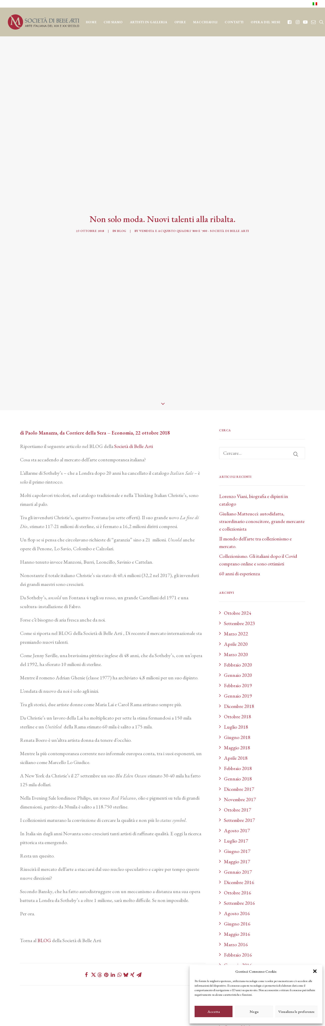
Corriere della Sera (86, 390)
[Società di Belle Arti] (43, 22)
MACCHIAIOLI (205, 22)
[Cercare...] (262, 410)
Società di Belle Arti (133, 403)
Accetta (213, 1011)
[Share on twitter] (93, 932)
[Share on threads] (100, 932)
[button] (314, 971)
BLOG (44, 897)
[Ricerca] (262, 410)
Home (91, 22)
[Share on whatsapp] (119, 932)
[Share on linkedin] (113, 932)
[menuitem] (315, 4)
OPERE (180, 22)
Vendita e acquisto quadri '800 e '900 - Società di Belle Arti (194, 209)
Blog (121, 209)
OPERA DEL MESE (265, 22)
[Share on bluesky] (126, 932)
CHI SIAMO (113, 22)
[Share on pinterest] (106, 932)
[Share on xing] (132, 932)
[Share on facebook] (86, 932)
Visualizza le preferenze (296, 1011)
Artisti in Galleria (148, 22)
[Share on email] (139, 932)
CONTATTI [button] (234, 22)
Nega (254, 1011)
